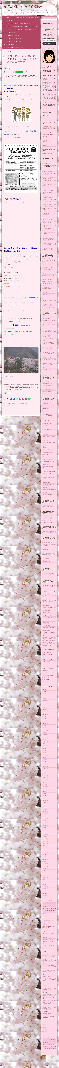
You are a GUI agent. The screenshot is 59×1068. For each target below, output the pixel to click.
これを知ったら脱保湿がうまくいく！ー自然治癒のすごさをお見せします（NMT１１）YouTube (49, 614)
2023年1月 (44, 727)
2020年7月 (44, 793)
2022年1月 (44, 752)
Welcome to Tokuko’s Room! (31, 26)
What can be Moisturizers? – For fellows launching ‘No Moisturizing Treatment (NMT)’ (48, 407)
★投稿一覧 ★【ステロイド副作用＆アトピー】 (13, 35)
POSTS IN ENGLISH (46, 659)
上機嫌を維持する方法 (46, 294)
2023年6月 (44, 718)
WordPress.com (28, 1066)
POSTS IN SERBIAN (46, 663)
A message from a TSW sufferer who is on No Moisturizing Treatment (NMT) (48, 463)
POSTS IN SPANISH (46, 666)
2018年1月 (44, 861)
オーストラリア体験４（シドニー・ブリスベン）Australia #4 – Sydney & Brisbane (49, 331)
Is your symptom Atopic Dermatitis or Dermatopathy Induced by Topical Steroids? (49, 429)
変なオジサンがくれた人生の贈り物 (49, 307)
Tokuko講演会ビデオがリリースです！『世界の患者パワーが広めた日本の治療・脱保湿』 (49, 629)
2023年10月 (44, 711)
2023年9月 (44, 714)
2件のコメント (6, 405)
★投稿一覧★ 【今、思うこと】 (32, 29)
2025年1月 (44, 698)
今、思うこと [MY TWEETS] (32, 17)
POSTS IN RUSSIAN (46, 661)
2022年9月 (44, 736)
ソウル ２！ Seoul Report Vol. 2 (48, 327)
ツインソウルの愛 (45, 381)
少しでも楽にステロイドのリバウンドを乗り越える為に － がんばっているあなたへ (49, 213)
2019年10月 (44, 813)
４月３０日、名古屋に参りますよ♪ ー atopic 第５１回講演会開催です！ (22, 59)
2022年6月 (44, 741)
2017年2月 (44, 886)
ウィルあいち (7, 202)
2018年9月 (44, 843)
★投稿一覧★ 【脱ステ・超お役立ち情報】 (12, 41)
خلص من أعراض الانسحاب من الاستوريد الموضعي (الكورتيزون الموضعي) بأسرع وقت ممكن (47, 517)
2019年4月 (44, 827)
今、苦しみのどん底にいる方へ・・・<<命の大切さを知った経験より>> (48, 260)
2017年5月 (44, 879)
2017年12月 (44, 863)
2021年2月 (44, 777)
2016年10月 (44, 895)
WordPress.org (45, 1031)
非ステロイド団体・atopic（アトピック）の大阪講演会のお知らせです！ (49, 619)
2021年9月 (44, 761)
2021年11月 (44, 757)
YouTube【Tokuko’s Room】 (17, 17)
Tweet (6, 71)
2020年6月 (44, 795)
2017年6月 (44, 877)
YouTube (44, 670)
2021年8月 (44, 764)
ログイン (44, 1024)
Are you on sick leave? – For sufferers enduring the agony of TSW (48, 468)
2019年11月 (44, 811)
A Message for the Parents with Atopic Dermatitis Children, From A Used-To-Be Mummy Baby (48, 451)
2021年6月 (44, 768)
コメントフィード (45, 1029)
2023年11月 (44, 709)
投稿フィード (45, 1027)
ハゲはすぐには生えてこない (47, 171)
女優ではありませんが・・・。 (48, 216)
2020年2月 (44, 804)
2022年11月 (44, 732)
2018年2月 (44, 859)
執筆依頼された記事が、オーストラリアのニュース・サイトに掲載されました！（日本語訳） (49, 244)
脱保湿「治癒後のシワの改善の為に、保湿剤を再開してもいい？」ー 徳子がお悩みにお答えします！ (49, 624)
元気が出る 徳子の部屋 (23, 6)
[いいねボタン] (5, 68)
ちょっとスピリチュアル (47, 672)
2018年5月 (44, 852)
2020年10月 (44, 786)
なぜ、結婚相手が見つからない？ (48, 389)
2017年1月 (44, 888)
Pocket (24, 71)
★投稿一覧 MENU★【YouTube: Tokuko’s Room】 (14, 47)
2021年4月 (44, 773)
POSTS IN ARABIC (46, 652)
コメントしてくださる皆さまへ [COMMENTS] (13, 29)
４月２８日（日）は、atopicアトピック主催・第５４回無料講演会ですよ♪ (49, 634)
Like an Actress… (45, 440)
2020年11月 (44, 784)
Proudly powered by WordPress (11, 1066)
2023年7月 (44, 716)
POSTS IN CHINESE (46, 654)
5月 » (46, 913)
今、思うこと (45, 677)
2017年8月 (44, 872)
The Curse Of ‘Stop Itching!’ (47, 459)
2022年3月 (44, 748)
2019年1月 (44, 834)
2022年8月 (44, 739)
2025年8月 (44, 691)
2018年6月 (44, 850)
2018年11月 (44, 838)
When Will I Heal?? (46, 454)
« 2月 (43, 913)
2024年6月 (44, 702)
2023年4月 (44, 723)
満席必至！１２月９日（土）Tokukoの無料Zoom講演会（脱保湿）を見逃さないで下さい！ (48, 644)
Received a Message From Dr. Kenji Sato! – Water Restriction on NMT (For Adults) (49, 491)
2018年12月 (44, 836)
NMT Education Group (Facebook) (48, 132)
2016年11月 (44, 893)
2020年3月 (44, 802)
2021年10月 (44, 759)
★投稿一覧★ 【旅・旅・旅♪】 (9, 32)
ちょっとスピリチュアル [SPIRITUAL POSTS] (13, 26)
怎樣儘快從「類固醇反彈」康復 (48, 542)
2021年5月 (44, 770)
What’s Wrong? (45, 456)
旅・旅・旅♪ (44, 679)
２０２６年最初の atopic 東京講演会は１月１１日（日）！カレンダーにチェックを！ (49, 595)
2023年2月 (44, 725)
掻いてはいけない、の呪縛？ (47, 219)
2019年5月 (44, 825)
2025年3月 (44, 696)
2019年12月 (44, 809)
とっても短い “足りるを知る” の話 (48, 269)
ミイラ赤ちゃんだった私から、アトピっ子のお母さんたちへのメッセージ (49, 201)
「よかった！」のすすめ (47, 279)
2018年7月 (44, 847)
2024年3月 (44, 707)
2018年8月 (44, 845)
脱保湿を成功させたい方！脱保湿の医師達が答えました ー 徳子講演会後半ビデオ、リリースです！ (49, 600)
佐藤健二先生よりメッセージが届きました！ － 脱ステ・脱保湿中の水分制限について (49, 239)
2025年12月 (44, 689)
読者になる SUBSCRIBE (49, 43)
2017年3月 (44, 884)
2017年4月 (44, 881)
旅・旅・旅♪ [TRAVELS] (8, 20)
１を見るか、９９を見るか (47, 168)
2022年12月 (44, 730)
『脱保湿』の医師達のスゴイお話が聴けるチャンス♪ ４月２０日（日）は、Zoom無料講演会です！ (49, 609)
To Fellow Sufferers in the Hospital (48, 471)
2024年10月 (44, 700)
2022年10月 (44, 734)
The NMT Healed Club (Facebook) (48, 134)
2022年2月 (44, 750)
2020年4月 (44, 800)
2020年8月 (44, 791)
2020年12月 (44, 782)
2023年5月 (44, 721)
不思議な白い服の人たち (47, 383)
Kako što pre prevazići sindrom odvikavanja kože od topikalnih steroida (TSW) (48, 575)
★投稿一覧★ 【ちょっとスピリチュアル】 (12, 38)
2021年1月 (44, 779)
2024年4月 (44, 705)
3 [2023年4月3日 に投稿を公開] (43, 906)
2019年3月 (44, 829)
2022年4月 (44, 745)
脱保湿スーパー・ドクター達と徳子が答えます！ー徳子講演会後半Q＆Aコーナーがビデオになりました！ (49, 639)
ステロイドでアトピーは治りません (49, 190)
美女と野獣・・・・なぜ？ (47, 267)
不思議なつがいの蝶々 (46, 391)
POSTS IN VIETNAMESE (47, 668)
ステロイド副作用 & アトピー (22, 403)
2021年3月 (44, 775)
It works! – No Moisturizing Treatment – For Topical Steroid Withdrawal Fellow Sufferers (48, 422)
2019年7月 (44, 820)
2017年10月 (44, 868)
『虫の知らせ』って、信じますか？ (49, 393)
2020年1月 (44, 807)
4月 (3, 56)
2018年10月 (44, 841)
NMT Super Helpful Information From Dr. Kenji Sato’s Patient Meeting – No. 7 (48, 486)
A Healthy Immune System (47, 425)
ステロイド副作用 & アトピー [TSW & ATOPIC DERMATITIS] (16, 23)
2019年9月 (44, 816)
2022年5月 (44, 743)
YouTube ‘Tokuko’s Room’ (47, 126)
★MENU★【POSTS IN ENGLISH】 (11, 44)
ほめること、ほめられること (47, 281)
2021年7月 (44, 766)
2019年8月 (44, 818)
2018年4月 (44, 854)
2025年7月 (44, 693)
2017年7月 (44, 875)
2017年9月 (44, 870)
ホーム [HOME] (6, 17)
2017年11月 (44, 866)
